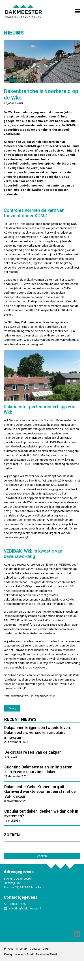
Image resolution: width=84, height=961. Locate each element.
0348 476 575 (17, 904)
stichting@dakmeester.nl (25, 908)
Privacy (8, 948)
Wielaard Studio (25, 954)
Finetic (54, 954)
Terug (12, 708)
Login (46, 948)
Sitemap (21, 948)
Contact (35, 948)
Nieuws (14, 33)
